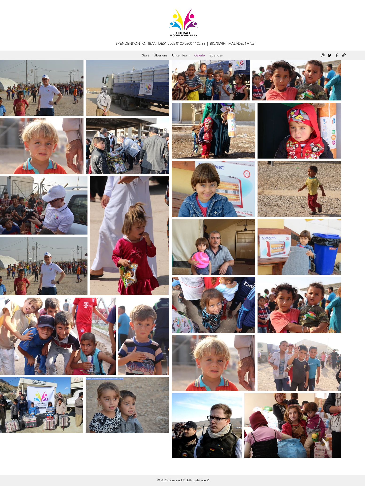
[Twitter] (329, 55)
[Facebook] (336, 55)
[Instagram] (322, 55)
